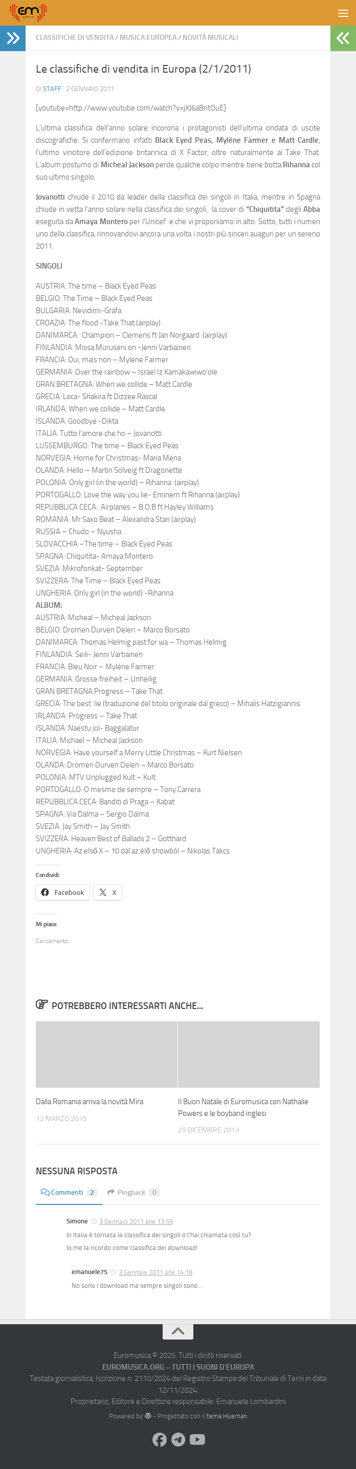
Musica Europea (148, 37)
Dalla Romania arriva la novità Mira (89, 1101)
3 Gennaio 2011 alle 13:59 (136, 1221)
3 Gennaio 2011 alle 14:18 (155, 1272)
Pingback (133, 1192)
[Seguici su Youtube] (196, 1440)
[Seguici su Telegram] (178, 1440)
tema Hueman (227, 1416)
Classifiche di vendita (75, 37)
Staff (52, 89)
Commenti (69, 1192)
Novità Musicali (210, 37)
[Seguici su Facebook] (159, 1440)
